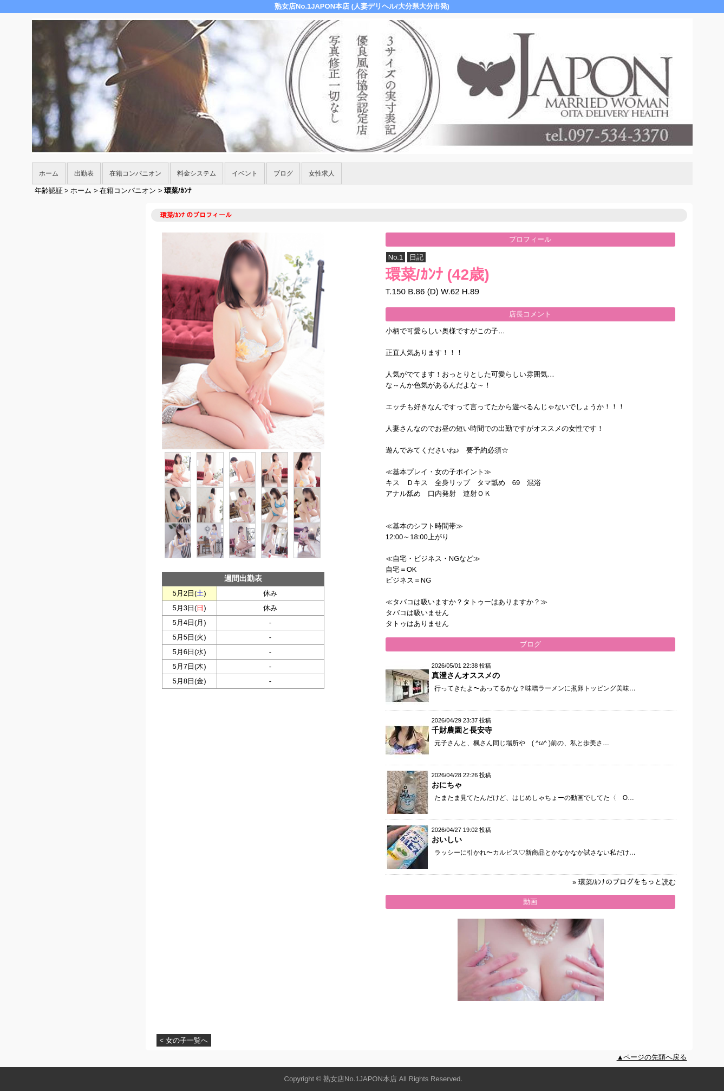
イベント (245, 173)
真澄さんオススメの (466, 675)
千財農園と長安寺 (462, 730)
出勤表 (84, 173)
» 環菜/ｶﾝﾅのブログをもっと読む (624, 882)
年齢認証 (49, 190)
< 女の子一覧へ (184, 1040)
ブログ (283, 173)
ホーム (48, 173)
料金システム (196, 173)
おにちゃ (447, 784)
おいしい (447, 839)
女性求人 (322, 173)
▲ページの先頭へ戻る (652, 1057)
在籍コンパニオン (135, 173)
